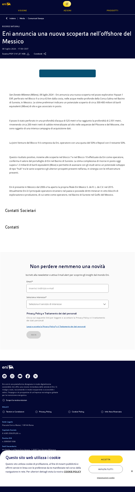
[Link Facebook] (28, 376)
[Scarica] (15, 53)
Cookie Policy (78, 412)
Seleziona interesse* (37, 297)
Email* (30, 281)
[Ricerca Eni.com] (124, 4)
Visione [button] (22, 10)
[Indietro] (6, 18)
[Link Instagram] (12, 376)
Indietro (12, 18)
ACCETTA (105, 459)
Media (22, 18)
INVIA (33, 335)
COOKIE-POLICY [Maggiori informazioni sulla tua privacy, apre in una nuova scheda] (72, 471)
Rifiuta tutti (105, 469)
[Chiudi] (132, 471)
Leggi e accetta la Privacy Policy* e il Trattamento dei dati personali (56, 326)
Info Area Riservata (113, 412)
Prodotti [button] (112, 10)
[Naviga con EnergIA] (67, 4)
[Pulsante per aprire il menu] (131, 4)
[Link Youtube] (20, 376)
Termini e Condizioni (15, 412)
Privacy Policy (45, 412)
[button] (6, 4)
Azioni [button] (67, 10)
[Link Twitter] (35, 376)
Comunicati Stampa (36, 18)
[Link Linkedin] (4, 376)
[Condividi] (40, 53)
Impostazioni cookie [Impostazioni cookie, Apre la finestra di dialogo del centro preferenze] (105, 478)
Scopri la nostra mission (16, 400)
